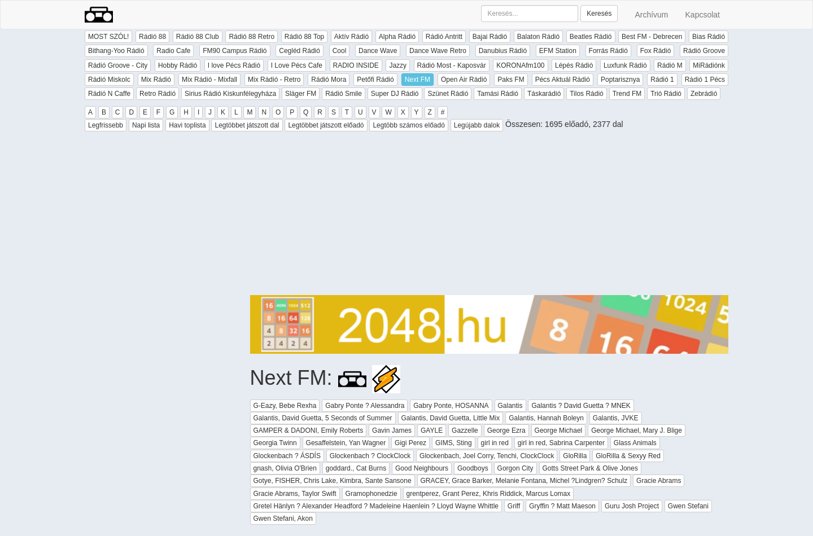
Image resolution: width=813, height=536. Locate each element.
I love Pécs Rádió (234, 65)
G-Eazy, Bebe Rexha (285, 406)
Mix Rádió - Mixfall (209, 80)
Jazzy (397, 65)
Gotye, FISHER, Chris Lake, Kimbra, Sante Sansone (332, 481)
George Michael (559, 430)
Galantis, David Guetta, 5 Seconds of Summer (322, 418)
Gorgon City (515, 468)
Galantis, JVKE (616, 418)
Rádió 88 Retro (251, 37)
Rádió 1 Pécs (705, 80)
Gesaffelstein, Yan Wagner (346, 443)
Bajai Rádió (490, 37)
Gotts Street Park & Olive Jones (590, 468)
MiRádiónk (709, 65)
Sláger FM (300, 94)
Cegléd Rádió (299, 51)
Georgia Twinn (275, 443)
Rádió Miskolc (109, 80)
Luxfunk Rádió (625, 65)
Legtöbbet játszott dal (247, 125)
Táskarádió (544, 94)
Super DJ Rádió (395, 94)
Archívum (651, 14)
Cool (340, 51)
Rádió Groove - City (117, 65)
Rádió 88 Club (197, 37)
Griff (514, 506)
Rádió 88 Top (305, 37)
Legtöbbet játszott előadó (326, 125)
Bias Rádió (708, 37)
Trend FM (627, 94)
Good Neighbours (421, 468)
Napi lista (146, 125)
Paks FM (510, 80)
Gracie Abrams (658, 481)
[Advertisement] (489, 216)
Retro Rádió (157, 94)
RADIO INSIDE (356, 65)
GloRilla (575, 456)
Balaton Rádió (538, 37)
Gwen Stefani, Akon (283, 518)
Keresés (599, 13)
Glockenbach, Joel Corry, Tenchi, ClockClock (486, 456)
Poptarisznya (620, 80)
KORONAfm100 (520, 65)
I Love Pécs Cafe (296, 65)
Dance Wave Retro (437, 51)
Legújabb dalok (477, 125)
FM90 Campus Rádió (234, 51)
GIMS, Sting (453, 443)
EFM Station (557, 51)
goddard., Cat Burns (356, 468)
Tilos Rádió (587, 94)
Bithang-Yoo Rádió (116, 51)
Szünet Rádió (447, 94)
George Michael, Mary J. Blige (636, 430)
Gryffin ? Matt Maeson (562, 506)
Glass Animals (635, 443)
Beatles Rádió (591, 37)
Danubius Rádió (503, 51)
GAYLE (432, 430)
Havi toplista (187, 125)
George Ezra (506, 430)
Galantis (510, 406)
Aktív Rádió (351, 37)
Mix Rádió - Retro (274, 80)
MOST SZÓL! (108, 37)
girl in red (495, 443)
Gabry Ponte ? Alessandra (364, 406)
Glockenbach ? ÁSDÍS (287, 456)
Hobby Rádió (177, 65)
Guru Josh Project (632, 506)
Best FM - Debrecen (652, 37)
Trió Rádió (665, 94)
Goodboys (472, 468)
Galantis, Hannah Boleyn (546, 418)
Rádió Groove (704, 51)
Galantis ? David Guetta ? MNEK (580, 406)
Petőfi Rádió (375, 80)
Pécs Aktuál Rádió (562, 80)
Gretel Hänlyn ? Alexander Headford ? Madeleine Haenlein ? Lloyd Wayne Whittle (376, 506)
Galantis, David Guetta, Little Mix (450, 418)
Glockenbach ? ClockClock (370, 456)
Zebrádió (703, 94)
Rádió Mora (328, 80)
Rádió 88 (152, 37)
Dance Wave (378, 51)
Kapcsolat (702, 14)
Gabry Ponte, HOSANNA (450, 406)
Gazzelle (465, 430)
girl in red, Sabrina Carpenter (561, 443)
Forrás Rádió (608, 51)
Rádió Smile (343, 94)
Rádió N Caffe (109, 94)
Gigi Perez (410, 443)
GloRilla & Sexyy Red (628, 456)
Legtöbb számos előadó (408, 125)
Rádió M (670, 65)
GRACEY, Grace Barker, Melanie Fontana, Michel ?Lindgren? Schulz (524, 481)
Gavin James (392, 430)
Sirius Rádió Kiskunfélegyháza (230, 94)
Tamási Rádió (497, 94)
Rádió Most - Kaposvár (451, 65)
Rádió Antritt (444, 37)
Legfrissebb (105, 125)
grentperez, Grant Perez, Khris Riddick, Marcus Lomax (488, 494)
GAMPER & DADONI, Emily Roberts (308, 430)
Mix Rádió (156, 80)
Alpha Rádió (397, 37)
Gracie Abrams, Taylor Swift (294, 494)
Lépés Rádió (574, 65)
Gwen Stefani (688, 506)
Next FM (417, 80)
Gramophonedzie (371, 494)
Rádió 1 (662, 80)
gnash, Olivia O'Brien (285, 468)
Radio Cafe (173, 51)
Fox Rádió (655, 51)
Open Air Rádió (464, 80)
